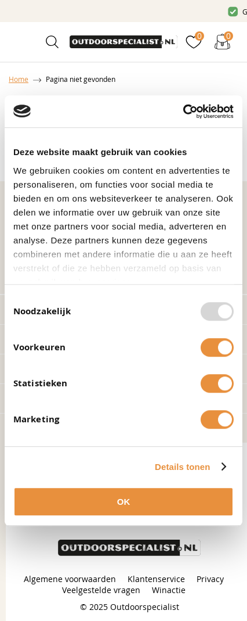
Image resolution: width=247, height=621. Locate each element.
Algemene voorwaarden (70, 578)
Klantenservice (156, 578)
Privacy (210, 578)
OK (123, 502)
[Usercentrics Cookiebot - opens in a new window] (183, 111)
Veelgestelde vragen (101, 589)
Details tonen (182, 467)
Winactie (169, 589)
